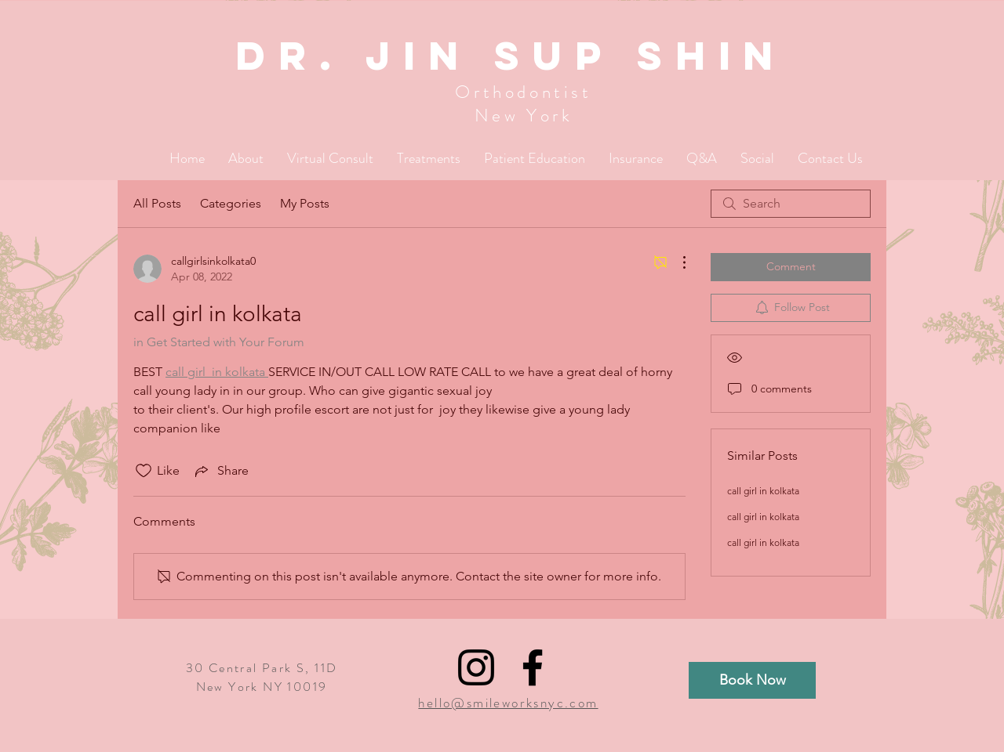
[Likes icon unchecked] (143, 470)
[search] (791, 204)
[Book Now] (752, 680)
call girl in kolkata (763, 491)
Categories (230, 203)
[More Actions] (676, 262)
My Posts (304, 203)
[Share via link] (220, 470)
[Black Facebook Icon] (532, 667)
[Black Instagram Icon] (476, 667)
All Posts (157, 203)
